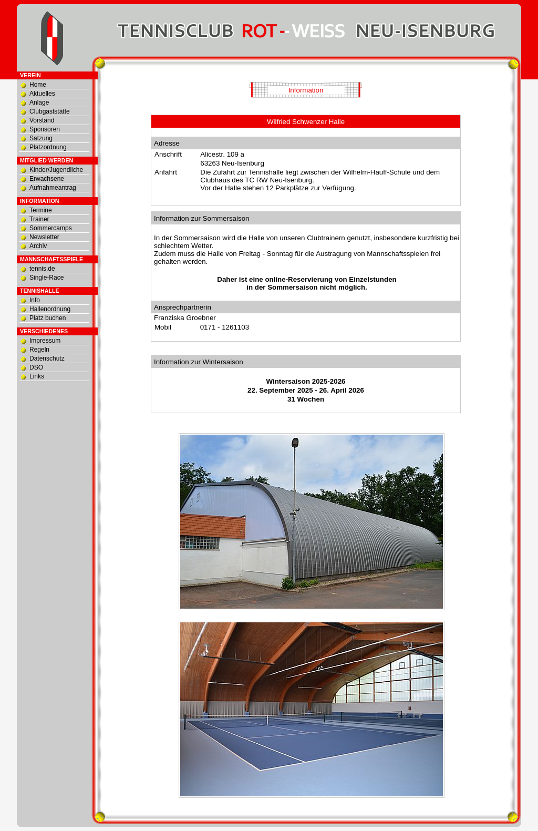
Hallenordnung (49, 309)
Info (34, 300)
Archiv (38, 246)
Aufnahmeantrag (52, 187)
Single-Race (46, 277)
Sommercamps (50, 228)
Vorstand (41, 120)
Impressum (44, 340)
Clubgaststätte (49, 111)
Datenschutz (47, 358)
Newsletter (44, 237)
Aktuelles (42, 93)
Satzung (41, 138)
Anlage (39, 102)
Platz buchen (47, 318)
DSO (36, 367)
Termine (40, 210)
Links (36, 376)
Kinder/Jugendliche (56, 169)
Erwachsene (46, 178)
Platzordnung (48, 147)
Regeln (39, 349)
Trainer (39, 219)
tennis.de (42, 268)
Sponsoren (44, 129)
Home (37, 84)
